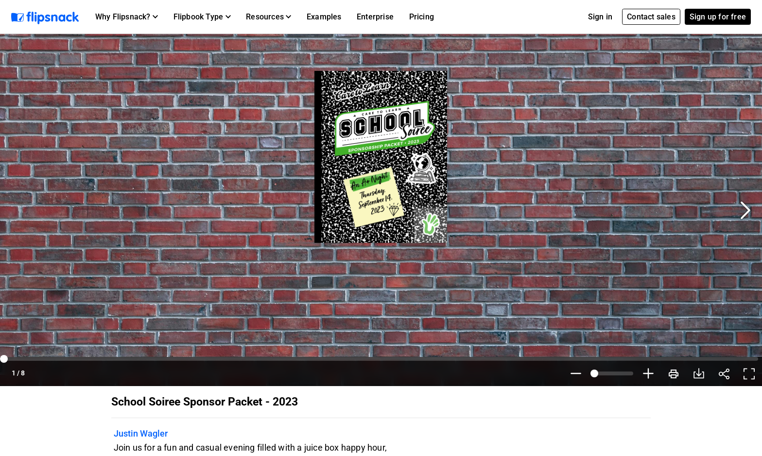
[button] (126, 17)
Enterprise (375, 16)
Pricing (421, 16)
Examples (324, 16)
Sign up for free (718, 16)
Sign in (600, 16)
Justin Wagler (141, 433)
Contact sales (651, 16)
